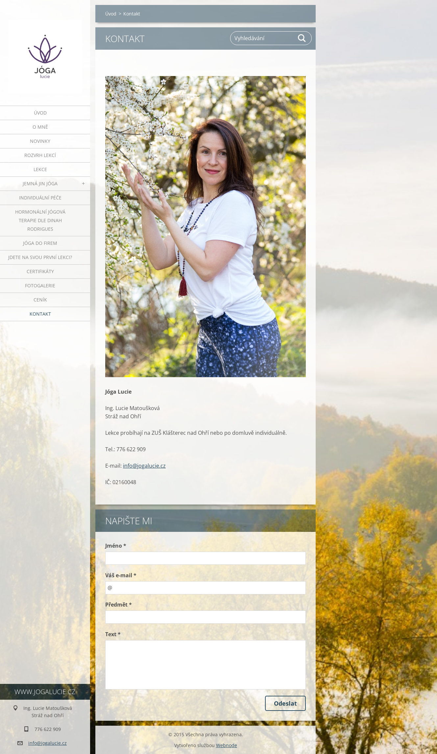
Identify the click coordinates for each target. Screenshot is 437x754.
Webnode (226, 745)
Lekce (40, 169)
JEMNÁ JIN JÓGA (40, 183)
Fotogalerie (40, 285)
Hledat (302, 38)
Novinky (40, 141)
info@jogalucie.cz (144, 465)
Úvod (40, 113)
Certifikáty (40, 271)
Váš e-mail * (120, 575)
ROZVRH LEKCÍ (40, 155)
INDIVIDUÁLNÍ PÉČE (40, 198)
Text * (113, 634)
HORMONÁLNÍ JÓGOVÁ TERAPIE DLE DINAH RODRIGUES (40, 220)
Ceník (40, 300)
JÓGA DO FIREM (40, 243)
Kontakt (40, 314)
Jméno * (115, 545)
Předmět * (118, 604)
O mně (40, 127)
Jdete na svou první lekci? (40, 257)
